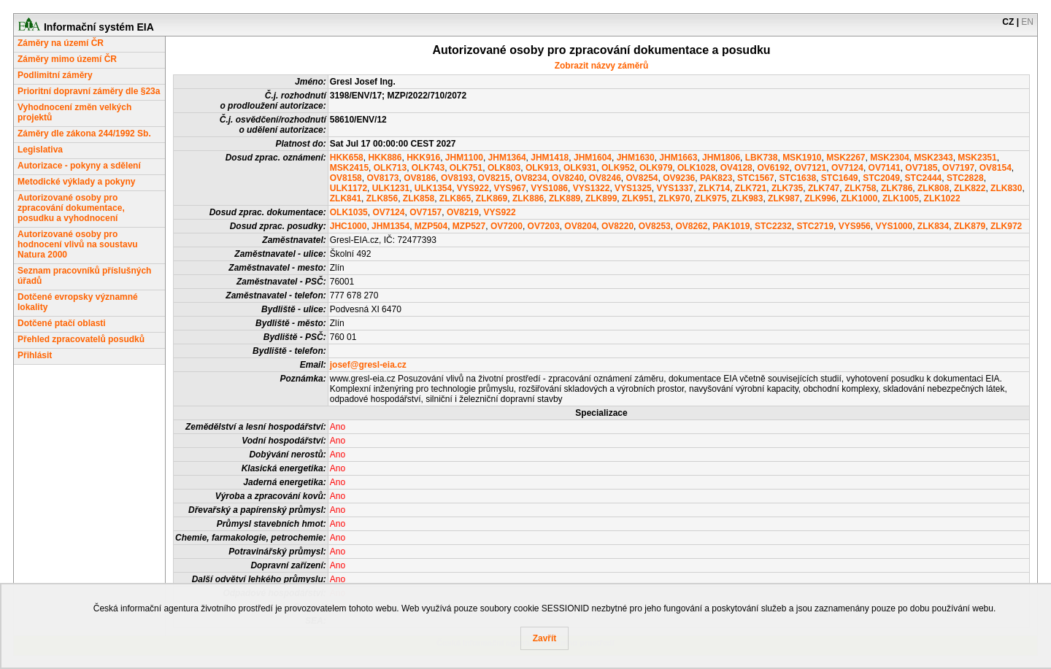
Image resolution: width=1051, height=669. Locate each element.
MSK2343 (933, 157)
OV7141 (885, 168)
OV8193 (457, 178)
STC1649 (839, 178)
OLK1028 (696, 168)
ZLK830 (1006, 188)
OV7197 (958, 168)
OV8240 (568, 178)
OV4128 (736, 168)
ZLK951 (637, 198)
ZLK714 (714, 188)
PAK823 (716, 178)
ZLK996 (820, 198)
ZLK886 (528, 198)
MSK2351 (977, 157)
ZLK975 (710, 198)
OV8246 (605, 178)
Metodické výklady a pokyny (76, 182)
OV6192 (773, 168)
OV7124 (847, 168)
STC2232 (773, 226)
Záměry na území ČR (61, 43)
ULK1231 (390, 188)
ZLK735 (787, 188)
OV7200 (506, 226)
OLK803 (504, 168)
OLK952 (617, 168)
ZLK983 (747, 198)
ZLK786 (896, 188)
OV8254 (641, 178)
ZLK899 (601, 198)
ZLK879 (969, 226)
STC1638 (797, 178)
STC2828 (965, 178)
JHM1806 (721, 157)
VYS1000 (893, 226)
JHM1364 (507, 157)
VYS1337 (674, 188)
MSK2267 (845, 157)
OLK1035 (349, 212)
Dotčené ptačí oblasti (62, 323)
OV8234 (531, 178)
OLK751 (466, 168)
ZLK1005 (900, 198)
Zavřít (545, 638)
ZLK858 (418, 198)
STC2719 (815, 226)
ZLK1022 (942, 198)
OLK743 (428, 168)
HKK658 (346, 157)
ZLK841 (345, 198)
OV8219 (463, 212)
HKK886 (384, 157)
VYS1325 (633, 188)
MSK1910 (801, 157)
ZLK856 (382, 198)
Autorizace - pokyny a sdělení (79, 166)
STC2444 (923, 178)
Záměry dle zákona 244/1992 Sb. (84, 133)
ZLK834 (933, 226)
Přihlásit (35, 355)
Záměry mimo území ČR (67, 59)
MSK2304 (889, 157)
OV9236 (679, 178)
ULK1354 (433, 188)
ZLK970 (674, 198)
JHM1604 (593, 157)
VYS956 (855, 226)
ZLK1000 (859, 198)
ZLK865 (455, 198)
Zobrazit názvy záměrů (602, 66)
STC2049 (881, 178)
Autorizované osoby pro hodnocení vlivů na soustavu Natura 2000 (78, 244)
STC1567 (755, 178)
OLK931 (579, 168)
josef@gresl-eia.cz (368, 365)
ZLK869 (491, 198)
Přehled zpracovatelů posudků (81, 339)
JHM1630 (636, 157)
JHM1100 (464, 157)
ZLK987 (783, 198)
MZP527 (469, 226)
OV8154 (995, 168)
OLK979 (655, 168)
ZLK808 (933, 188)
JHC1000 (348, 226)
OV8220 (617, 226)
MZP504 (431, 226)
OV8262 (691, 226)
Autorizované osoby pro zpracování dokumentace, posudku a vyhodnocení (71, 208)
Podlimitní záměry (55, 75)
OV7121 (810, 168)
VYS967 (510, 188)
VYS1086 (549, 188)
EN (1027, 22)
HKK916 (423, 157)
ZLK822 (969, 188)
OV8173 (382, 178)
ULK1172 (348, 188)
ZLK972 (1006, 226)
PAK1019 (731, 226)
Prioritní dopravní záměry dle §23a (89, 91)
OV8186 (420, 178)
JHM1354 (390, 226)
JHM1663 (678, 157)
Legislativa (40, 149)
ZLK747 (823, 188)
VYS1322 (591, 188)
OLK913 (542, 168)
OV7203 (544, 226)
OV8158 (346, 178)
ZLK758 (860, 188)
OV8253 (655, 226)
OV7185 (921, 168)
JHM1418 (550, 157)
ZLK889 (564, 198)
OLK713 (390, 168)
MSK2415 (349, 168)
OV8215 (494, 178)
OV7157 (425, 212)
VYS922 (473, 188)
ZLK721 (750, 188)
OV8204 (580, 226)
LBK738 (761, 157)
